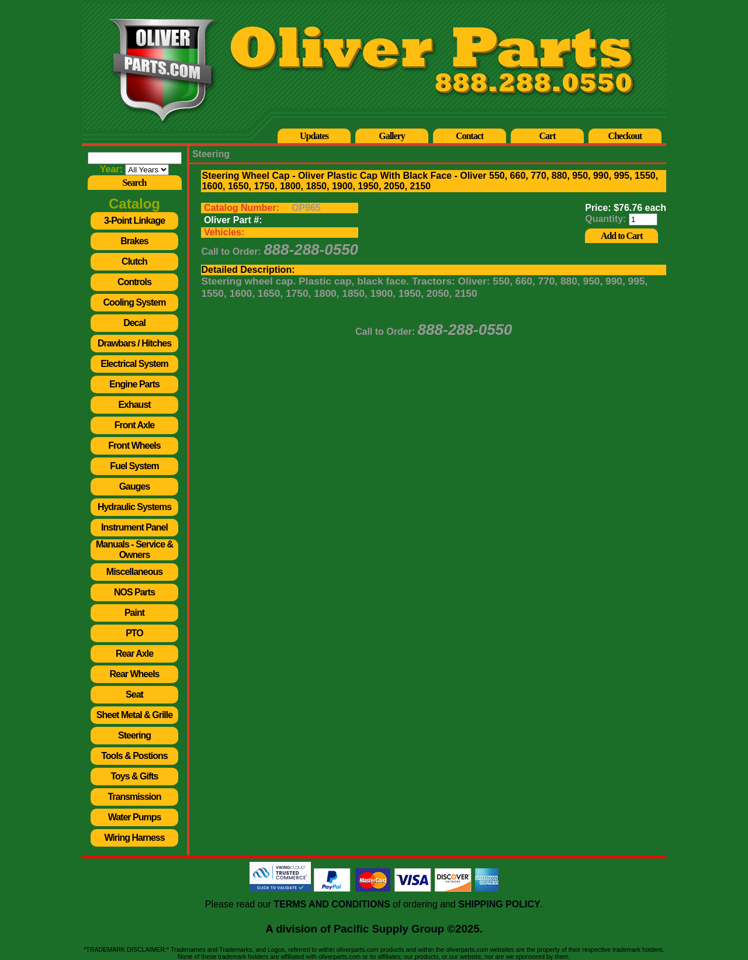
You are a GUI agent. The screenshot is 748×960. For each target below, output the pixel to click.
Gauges (134, 486)
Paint (134, 613)
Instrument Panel (134, 527)
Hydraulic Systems (134, 507)
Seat (134, 694)
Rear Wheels (134, 674)
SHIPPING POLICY (499, 904)
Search (135, 183)
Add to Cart (622, 236)
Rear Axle (134, 654)
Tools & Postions (134, 756)
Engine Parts (134, 384)
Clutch (134, 261)
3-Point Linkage (134, 221)
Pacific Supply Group (389, 929)
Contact (469, 136)
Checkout (625, 136)
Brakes (134, 241)
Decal (134, 323)
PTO (134, 633)
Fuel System (134, 466)
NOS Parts (134, 592)
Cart (547, 136)
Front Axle (135, 425)
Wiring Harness (134, 838)
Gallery (392, 136)
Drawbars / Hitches (134, 343)
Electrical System (134, 364)
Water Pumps (134, 817)
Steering (134, 735)
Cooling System (134, 302)
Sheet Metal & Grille (134, 715)
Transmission (134, 797)
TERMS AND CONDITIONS (331, 904)
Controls (134, 282)
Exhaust (134, 405)
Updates (314, 136)
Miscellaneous (134, 572)
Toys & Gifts (134, 776)
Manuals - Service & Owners (134, 549)
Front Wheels (134, 445)
